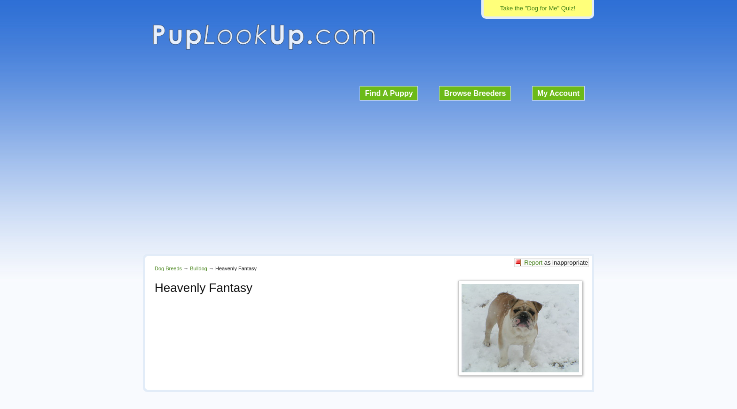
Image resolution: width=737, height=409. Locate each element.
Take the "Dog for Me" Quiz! (537, 8)
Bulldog (198, 268)
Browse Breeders (475, 93)
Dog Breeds (168, 268)
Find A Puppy (389, 93)
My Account (558, 93)
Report (533, 262)
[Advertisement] (368, 176)
